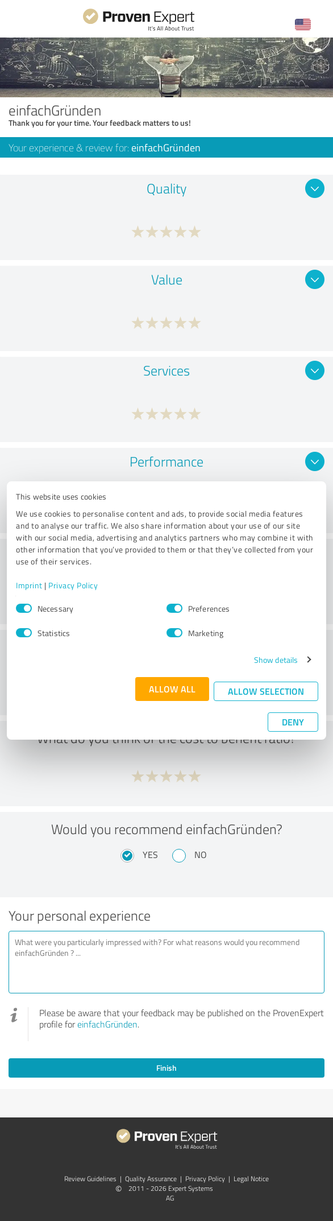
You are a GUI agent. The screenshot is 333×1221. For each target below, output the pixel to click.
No (200, 854)
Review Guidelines (90, 1178)
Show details (276, 659)
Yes (150, 854)
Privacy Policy (73, 585)
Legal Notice (251, 1178)
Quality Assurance (151, 1178)
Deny (293, 721)
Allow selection (266, 691)
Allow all (172, 688)
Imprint (29, 585)
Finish (166, 1067)
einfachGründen (107, 1024)
